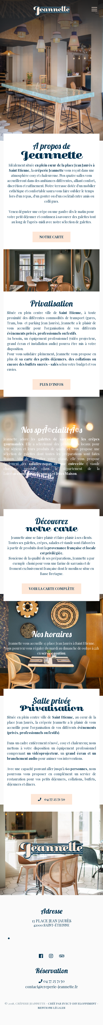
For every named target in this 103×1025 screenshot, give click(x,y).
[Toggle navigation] (94, 9)
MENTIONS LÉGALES (51, 1008)
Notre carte (51, 237)
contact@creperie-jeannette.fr (51, 986)
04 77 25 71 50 (51, 799)
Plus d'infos (51, 384)
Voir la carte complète (51, 588)
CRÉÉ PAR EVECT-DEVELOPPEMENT (72, 1003)
